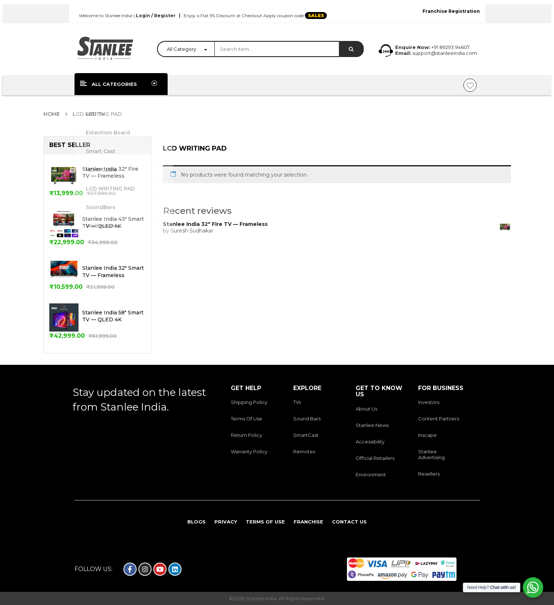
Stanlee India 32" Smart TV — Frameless (113, 272)
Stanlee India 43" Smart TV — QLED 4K (113, 223)
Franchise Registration (451, 11)
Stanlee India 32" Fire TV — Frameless (110, 172)
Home (51, 114)
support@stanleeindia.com (444, 53)
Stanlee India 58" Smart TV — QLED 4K (113, 316)
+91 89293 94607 (450, 47)
